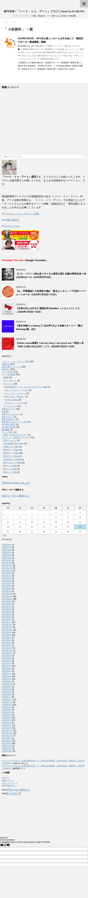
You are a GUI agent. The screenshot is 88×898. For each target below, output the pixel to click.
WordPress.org (8, 785)
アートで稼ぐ (8, 432)
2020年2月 (6, 682)
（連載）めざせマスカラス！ (14, 435)
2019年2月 (6, 694)
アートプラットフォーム (15, 393)
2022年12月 (7, 625)
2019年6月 (6, 687)
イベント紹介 (8, 372)
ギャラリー (8, 384)
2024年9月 (6, 573)
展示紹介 (6, 369)
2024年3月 (6, 586)
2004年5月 (6, 749)
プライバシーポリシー (18, 789)
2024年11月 (7, 568)
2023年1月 (6, 622)
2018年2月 (6, 725)
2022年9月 (6, 632)
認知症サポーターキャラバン (70, 52)
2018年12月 (7, 700)
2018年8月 (6, 710)
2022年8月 (6, 635)
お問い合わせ (12, 219)
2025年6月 (6, 550)
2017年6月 (6, 741)
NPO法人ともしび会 (27, 56)
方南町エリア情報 (11, 447)
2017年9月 (6, 738)
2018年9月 (6, 707)
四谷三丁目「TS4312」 (14, 397)
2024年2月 (6, 589)
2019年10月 (7, 684)
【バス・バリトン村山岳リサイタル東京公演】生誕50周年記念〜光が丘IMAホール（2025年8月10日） (51, 275)
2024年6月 (6, 578)
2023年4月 (6, 614)
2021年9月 (6, 656)
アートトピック (10, 406)
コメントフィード (10, 783)
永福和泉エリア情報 (43, 46)
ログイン (6, 778)
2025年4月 (6, 555)
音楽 (4, 412)
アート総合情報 (9, 374)
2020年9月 (6, 669)
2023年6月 (6, 609)
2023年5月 (6, 612)
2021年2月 (6, 663)
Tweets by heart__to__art (16, 482)
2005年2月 (6, 746)
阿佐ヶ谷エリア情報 (12, 463)
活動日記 (6, 364)
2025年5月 (6, 552)
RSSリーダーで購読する (15, 495)
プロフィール (12, 225)
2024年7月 (6, 576)
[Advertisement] (44, 121)
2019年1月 (6, 697)
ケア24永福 (59, 49)
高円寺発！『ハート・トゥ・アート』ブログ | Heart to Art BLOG (44, 11)
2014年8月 (6, 743)
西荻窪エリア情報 (11, 450)
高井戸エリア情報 (11, 456)
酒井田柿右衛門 (49, 52)
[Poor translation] (7, 845)
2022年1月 (6, 645)
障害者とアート (9, 409)
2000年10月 (7, 751)
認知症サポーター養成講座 (41, 49)
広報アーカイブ (10, 440)
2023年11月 (7, 596)
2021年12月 (7, 648)
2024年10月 (7, 571)
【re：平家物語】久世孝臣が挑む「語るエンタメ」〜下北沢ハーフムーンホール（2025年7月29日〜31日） (51, 293)
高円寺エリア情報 (11, 453)
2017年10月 (7, 736)
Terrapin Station (11, 400)
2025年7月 (6, 547)
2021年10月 (7, 653)
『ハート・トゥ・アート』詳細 (22, 213)
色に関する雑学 (9, 424)
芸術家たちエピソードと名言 (14, 422)
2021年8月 (6, 658)
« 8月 (4, 535)
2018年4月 (6, 720)
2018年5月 (6, 718)
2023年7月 (6, 607)
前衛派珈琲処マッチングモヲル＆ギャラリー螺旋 (25, 387)
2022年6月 (6, 638)
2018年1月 (6, 728)
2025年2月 (6, 560)
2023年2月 (6, 620)
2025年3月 (6, 558)
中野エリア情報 (10, 472)
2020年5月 (6, 679)
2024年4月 (6, 583)
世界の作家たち (9, 419)
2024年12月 (7, 565)
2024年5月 (6, 581)
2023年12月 (7, 594)
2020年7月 (6, 674)
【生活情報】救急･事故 (13, 443)
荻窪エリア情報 (10, 466)
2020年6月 (6, 676)
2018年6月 (6, 715)
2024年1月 (6, 591)
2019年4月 (6, 689)
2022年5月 (6, 640)
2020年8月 (6, 671)
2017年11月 (7, 733)
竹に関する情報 (9, 427)
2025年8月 (6, 545)
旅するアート (8, 417)
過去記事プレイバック (11, 367)
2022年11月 (7, 627)
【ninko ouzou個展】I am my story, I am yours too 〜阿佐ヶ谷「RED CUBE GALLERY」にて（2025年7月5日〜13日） (50, 345)
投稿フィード (8, 780)
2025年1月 (6, 563)
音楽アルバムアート (10, 414)
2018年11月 (7, 702)
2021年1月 (6, 666)
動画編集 (6, 430)
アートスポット (10, 381)
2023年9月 (6, 602)
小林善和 (24, 49)
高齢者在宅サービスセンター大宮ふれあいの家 (57, 56)
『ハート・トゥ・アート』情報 (15, 362)
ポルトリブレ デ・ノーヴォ (16, 390)
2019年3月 (6, 692)
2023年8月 (6, 604)
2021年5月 (6, 661)
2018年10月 (7, 705)
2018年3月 (6, 723)
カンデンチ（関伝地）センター (66, 46)
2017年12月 (7, 731)
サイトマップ (13, 793)
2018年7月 (6, 712)
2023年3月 (6, 617)
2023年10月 (7, 599)
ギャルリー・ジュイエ (14, 403)
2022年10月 (7, 630)
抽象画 (6, 377)
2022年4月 (6, 643)
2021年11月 (7, 651)
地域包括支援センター (50, 59)
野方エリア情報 (10, 469)
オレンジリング (72, 49)
